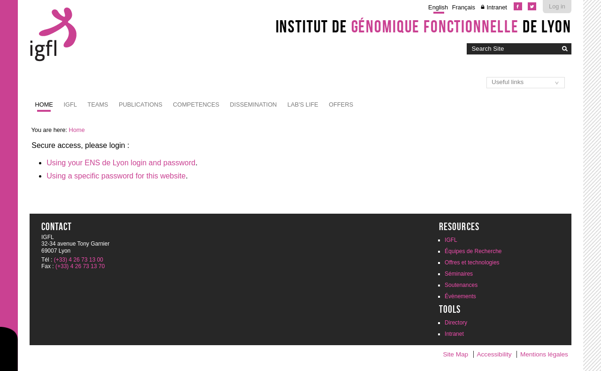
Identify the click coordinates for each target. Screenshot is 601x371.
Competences (196, 104)
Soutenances (461, 285)
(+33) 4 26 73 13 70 (80, 266)
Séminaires (459, 274)
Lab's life (302, 104)
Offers (341, 104)
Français (463, 7)
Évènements (460, 296)
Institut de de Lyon (423, 26)
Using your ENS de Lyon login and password (120, 163)
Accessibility (494, 354)
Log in (557, 6)
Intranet (496, 7)
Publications (140, 104)
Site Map (455, 354)
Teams (97, 104)
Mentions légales (544, 354)
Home (44, 104)
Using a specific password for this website (115, 176)
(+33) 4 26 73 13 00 (78, 259)
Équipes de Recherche (473, 251)
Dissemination (253, 104)
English (438, 7)
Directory (456, 322)
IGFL (70, 104)
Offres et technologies (472, 262)
